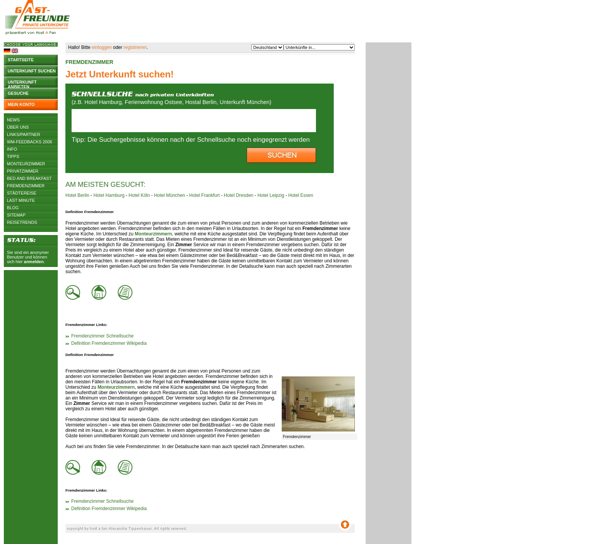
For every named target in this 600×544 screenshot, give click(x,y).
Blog (13, 207)
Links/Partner (23, 134)
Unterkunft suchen (32, 71)
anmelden (33, 261)
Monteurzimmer (26, 163)
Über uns (18, 127)
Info (12, 149)
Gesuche (18, 93)
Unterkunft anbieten (22, 84)
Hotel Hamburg (109, 195)
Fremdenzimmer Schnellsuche (102, 336)
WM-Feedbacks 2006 (29, 141)
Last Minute (21, 200)
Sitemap (16, 215)
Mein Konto (21, 104)
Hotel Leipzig (270, 195)
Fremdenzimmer (26, 185)
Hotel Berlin (77, 195)
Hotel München (169, 195)
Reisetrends (22, 222)
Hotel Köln (139, 195)
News (13, 120)
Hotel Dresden (239, 195)
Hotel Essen (300, 195)
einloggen (102, 47)
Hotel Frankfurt (204, 195)
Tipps (13, 156)
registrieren (135, 47)
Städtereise (21, 193)
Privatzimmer (22, 171)
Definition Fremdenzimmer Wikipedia (109, 343)
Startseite (21, 59)
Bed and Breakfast (29, 178)
